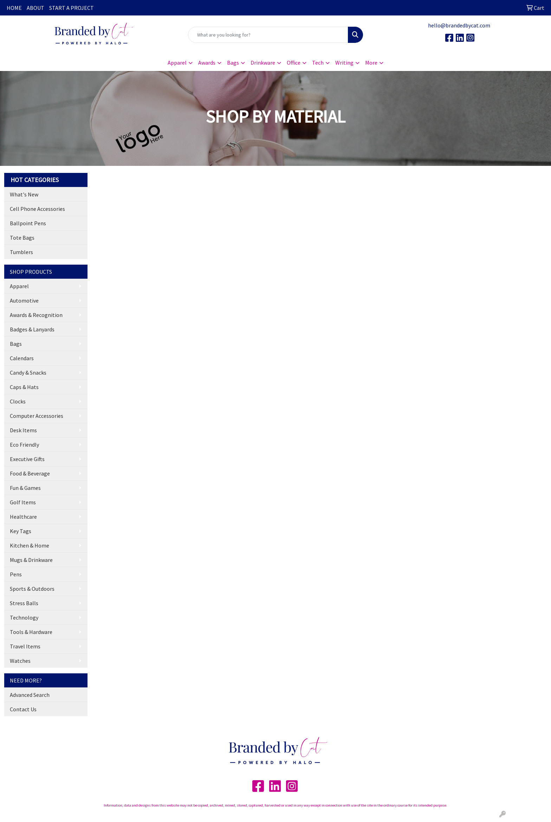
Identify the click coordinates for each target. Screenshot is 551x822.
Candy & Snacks (28, 372)
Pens (16, 574)
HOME (14, 7)
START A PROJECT (71, 7)
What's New (24, 194)
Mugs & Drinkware (31, 559)
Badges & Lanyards (32, 329)
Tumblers (21, 251)
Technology (24, 617)
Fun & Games (25, 487)
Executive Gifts (27, 458)
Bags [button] (233, 62)
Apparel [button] (177, 62)
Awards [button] (206, 62)
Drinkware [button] (263, 62)
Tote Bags (22, 237)
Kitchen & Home (29, 545)
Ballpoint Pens (28, 223)
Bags (16, 343)
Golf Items (23, 502)
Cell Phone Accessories (37, 208)
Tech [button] (318, 62)
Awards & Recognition (36, 314)
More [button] (371, 62)
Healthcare (23, 516)
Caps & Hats (24, 386)
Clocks (18, 401)
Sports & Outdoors (32, 588)
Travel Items (25, 646)
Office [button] (293, 62)
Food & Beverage (30, 473)
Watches (20, 660)
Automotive (24, 300)
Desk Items (23, 430)
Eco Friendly (24, 444)
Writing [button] (344, 62)
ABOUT (35, 7)
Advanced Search (30, 694)
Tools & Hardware (31, 631)
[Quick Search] (268, 35)
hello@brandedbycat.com (459, 25)
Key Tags (20, 531)
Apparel (19, 286)
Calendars (22, 358)
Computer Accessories (36, 415)
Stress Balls (24, 603)
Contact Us (23, 709)
